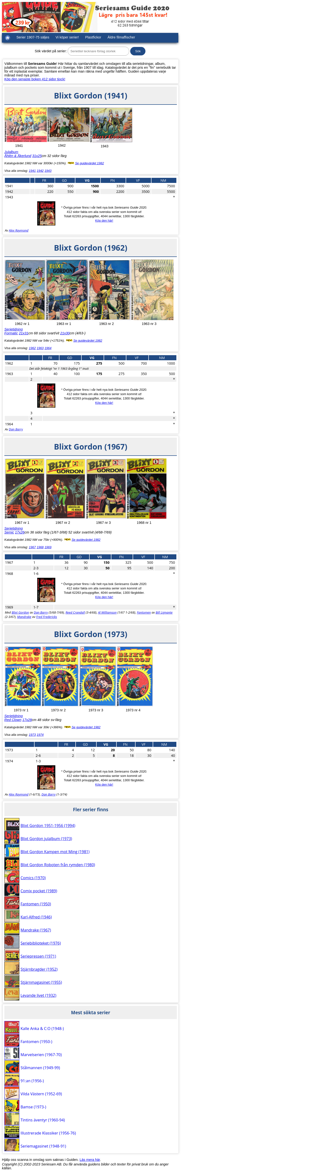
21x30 (65, 333)
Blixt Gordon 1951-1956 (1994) (48, 825)
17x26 (19, 532)
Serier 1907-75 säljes (32, 37)
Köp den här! (104, 220)
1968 (40, 547)
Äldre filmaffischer (121, 37)
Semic (9, 532)
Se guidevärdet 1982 (89, 163)
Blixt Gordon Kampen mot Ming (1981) (55, 851)
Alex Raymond (19, 230)
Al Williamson (107, 612)
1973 (32, 734)
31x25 (37, 156)
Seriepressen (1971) (38, 956)
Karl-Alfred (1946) (36, 917)
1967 (32, 547)
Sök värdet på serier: (51, 51)
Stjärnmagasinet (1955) (41, 982)
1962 (32, 348)
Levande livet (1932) (38, 995)
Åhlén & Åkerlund (17, 156)
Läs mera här (90, 1160)
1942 (40, 171)
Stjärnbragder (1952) (39, 969)
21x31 (23, 333)
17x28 (27, 720)
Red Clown (12, 720)
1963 (40, 348)
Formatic (11, 333)
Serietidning (13, 329)
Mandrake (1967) (36, 930)
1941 (32, 171)
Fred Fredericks (46, 617)
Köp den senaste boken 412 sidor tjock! (34, 79)
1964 (47, 348)
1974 (40, 734)
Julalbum (11, 152)
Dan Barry (16, 429)
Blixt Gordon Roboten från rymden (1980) (58, 864)
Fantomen (144, 612)
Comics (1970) (33, 877)
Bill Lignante (164, 612)
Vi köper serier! (67, 37)
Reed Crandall (75, 612)
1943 (47, 171)
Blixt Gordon (20, 612)
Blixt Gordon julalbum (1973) (46, 838)
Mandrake (24, 617)
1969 (47, 547)
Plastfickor (93, 37)
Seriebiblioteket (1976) (41, 943)
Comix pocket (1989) (39, 891)
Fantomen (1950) (36, 904)
